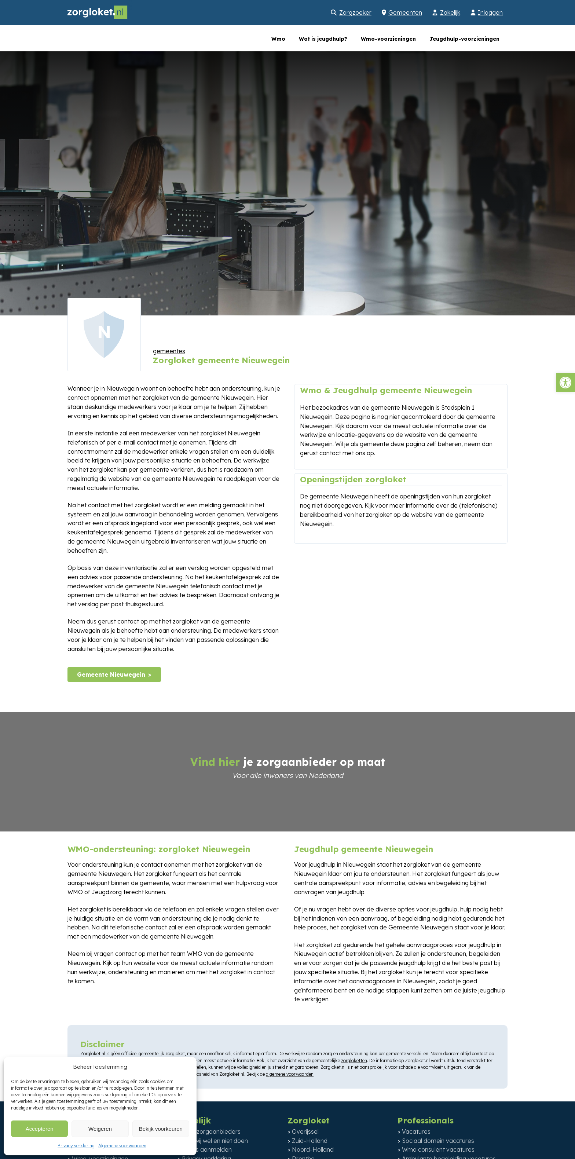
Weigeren (100, 1129)
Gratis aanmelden (207, 1149)
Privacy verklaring (76, 1145)
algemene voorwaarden (290, 1074)
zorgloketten (354, 1060)
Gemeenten (405, 12)
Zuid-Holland (309, 1140)
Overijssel (305, 1131)
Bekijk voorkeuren (161, 1129)
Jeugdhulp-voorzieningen (464, 39)
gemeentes (169, 351)
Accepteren (40, 1129)
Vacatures (416, 1131)
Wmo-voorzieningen (388, 39)
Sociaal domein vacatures (438, 1140)
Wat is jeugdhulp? (323, 39)
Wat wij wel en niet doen (215, 1140)
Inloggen (490, 12)
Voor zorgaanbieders (211, 1131)
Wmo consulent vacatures (438, 1149)
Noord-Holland (313, 1149)
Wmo (278, 39)
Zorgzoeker (355, 12)
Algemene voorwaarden (122, 1145)
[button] (565, 382)
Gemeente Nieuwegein (111, 674)
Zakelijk (450, 12)
